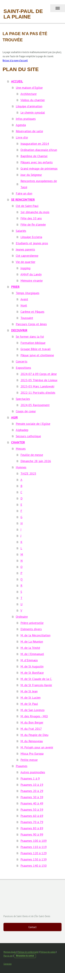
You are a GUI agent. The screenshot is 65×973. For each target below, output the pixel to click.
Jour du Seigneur (31, 175)
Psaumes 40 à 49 (31, 803)
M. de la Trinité (30, 648)
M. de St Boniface (32, 673)
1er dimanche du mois (34, 212)
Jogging (25, 268)
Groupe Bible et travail (35, 349)
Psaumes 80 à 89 (31, 828)
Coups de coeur (26, 411)
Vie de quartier (25, 262)
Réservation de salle (29, 131)
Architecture (28, 94)
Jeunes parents (25, 249)
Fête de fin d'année (33, 224)
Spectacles (23, 399)
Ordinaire (22, 617)
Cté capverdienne (27, 256)
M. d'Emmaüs (29, 660)
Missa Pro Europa (32, 754)
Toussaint (26, 318)
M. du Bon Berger (31, 722)
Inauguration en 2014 (34, 144)
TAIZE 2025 (28, 473)
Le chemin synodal (32, 112)
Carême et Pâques (32, 312)
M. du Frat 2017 (31, 729)
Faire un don (24, 193)
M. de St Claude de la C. (36, 679)
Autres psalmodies (32, 772)
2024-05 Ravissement (35, 405)
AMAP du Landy (31, 274)
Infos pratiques (26, 119)
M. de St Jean (29, 691)
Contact (32, 927)
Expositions (23, 368)
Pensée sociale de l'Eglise (33, 424)
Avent (24, 299)
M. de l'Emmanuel (32, 654)
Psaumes (21, 766)
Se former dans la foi (30, 337)
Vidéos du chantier (32, 100)
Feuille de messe (31, 455)
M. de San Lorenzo (32, 710)
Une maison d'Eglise (29, 88)
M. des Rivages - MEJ (34, 716)
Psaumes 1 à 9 (30, 778)
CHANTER (18, 442)
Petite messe (29, 760)
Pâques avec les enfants (36, 162)
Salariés (21, 231)
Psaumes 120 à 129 (33, 853)
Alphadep (22, 430)
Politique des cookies (47, 952)
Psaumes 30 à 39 (31, 797)
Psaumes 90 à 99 (31, 834)
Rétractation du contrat (25, 955)
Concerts (21, 361)
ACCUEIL (17, 81)
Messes (21, 449)
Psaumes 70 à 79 (31, 822)
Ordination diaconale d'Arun (38, 150)
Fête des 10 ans (31, 218)
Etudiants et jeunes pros (32, 243)
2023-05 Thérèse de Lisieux (38, 380)
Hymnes (21, 467)
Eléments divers (31, 629)
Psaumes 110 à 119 (33, 847)
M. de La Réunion (31, 641)
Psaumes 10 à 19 (31, 785)
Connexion (7, 963)
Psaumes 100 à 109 (33, 841)
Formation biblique (32, 343)
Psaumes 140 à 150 (33, 866)
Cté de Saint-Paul (27, 206)
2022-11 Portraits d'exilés (37, 393)
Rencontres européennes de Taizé (38, 184)
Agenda (21, 125)
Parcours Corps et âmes (31, 324)
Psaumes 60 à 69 (31, 816)
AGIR (14, 417)
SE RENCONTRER (23, 200)
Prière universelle (32, 623)
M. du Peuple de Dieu (34, 735)
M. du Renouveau (31, 741)
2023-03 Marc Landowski (37, 386)
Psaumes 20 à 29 (31, 791)
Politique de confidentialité (28, 952)
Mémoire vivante (31, 280)
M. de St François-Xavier (36, 685)
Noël (23, 305)
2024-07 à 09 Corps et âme (38, 374)
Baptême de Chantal (33, 156)
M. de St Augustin (32, 666)
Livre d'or (22, 137)
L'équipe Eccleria (31, 237)
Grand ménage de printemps (39, 168)
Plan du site (7, 955)
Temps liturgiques (27, 293)
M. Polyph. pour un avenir (36, 747)
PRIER (15, 287)
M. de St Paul (29, 704)
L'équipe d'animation (29, 106)
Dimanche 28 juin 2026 (35, 461)
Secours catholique (28, 436)
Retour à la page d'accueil (15, 60)
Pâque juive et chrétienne (37, 355)
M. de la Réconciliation (35, 635)
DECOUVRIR (19, 330)
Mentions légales (9, 952)
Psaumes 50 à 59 (31, 810)
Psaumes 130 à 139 (33, 859)
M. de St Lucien (30, 697)
